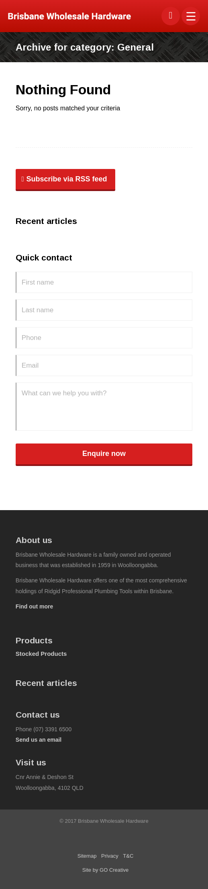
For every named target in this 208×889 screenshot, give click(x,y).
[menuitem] (191, 16)
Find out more (34, 606)
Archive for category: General (85, 47)
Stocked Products (41, 653)
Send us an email (38, 739)
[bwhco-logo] (84, 16)
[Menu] (191, 16)
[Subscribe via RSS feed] (65, 180)
